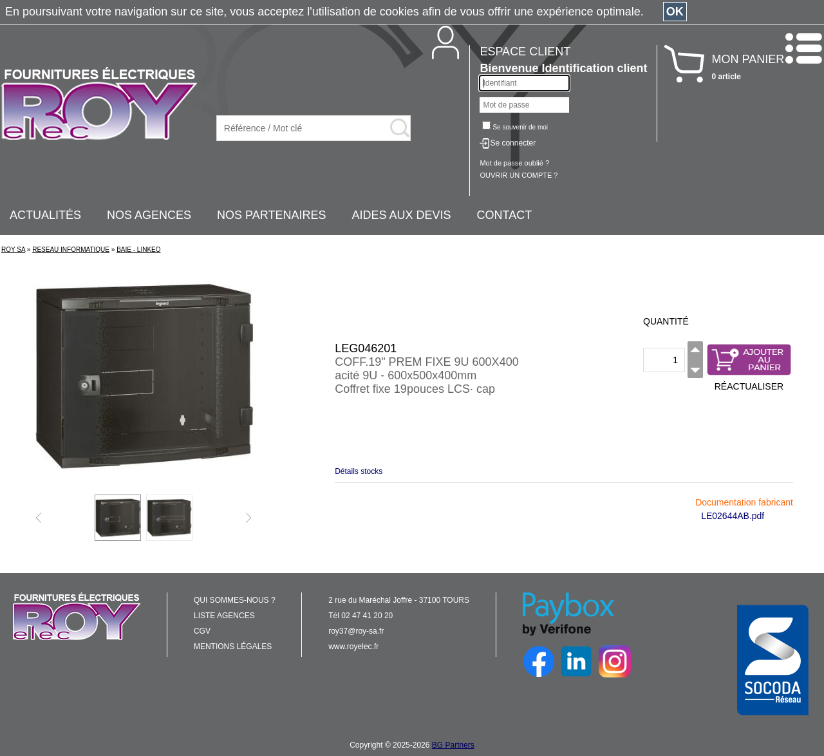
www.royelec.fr (353, 646)
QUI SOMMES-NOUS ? (235, 600)
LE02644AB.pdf (732, 516)
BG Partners (453, 745)
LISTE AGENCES (224, 615)
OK (675, 11)
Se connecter (513, 142)
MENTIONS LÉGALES (233, 646)
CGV (202, 631)
